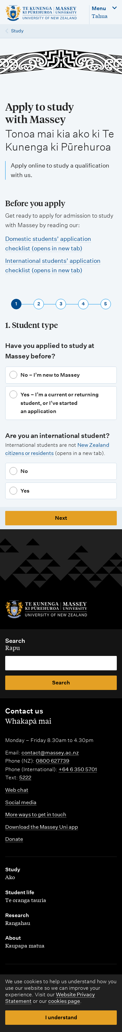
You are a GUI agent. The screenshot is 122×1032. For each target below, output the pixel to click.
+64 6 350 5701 (78, 769)
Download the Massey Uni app (41, 827)
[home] (44, 13)
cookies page (64, 1001)
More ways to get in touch (35, 814)
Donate (14, 839)
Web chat (16, 790)
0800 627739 (52, 761)
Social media (20, 802)
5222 (25, 777)
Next (61, 518)
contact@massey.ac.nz (50, 753)
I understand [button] (61, 1017)
